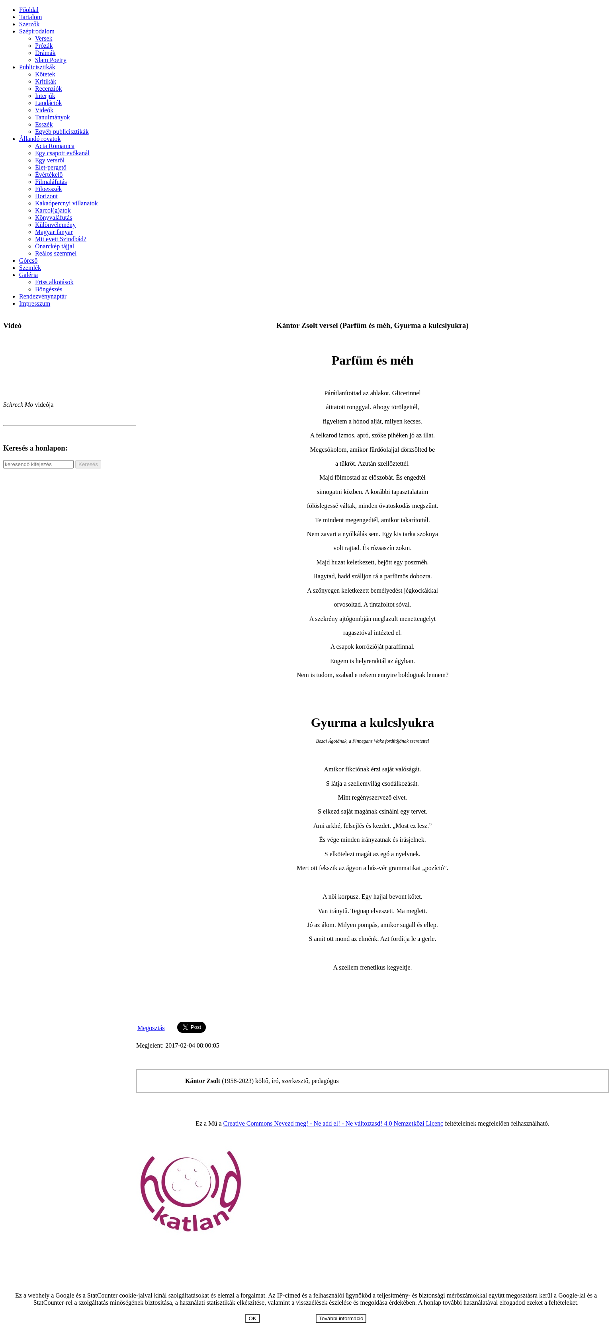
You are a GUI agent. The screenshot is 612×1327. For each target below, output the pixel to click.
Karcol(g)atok (53, 210)
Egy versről (50, 160)
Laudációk (48, 103)
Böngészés (48, 289)
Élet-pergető (50, 167)
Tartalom (30, 17)
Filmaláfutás (51, 181)
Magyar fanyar (54, 231)
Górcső (28, 260)
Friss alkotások (54, 282)
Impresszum (34, 303)
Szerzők (29, 24)
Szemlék (30, 267)
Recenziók (48, 88)
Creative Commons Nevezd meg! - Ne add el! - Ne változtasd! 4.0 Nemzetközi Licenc (333, 1123)
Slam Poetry (50, 60)
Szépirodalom (37, 31)
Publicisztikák (37, 67)
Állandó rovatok (40, 138)
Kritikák (45, 81)
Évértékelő (49, 174)
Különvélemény (55, 224)
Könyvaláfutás (53, 217)
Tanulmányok (52, 117)
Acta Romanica (54, 145)
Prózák (44, 45)
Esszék (44, 124)
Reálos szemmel (55, 253)
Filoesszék (48, 188)
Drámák (45, 52)
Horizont (46, 196)
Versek (44, 38)
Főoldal (29, 9)
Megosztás (150, 1028)
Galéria (28, 274)
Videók (44, 110)
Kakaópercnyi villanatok (66, 203)
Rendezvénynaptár (42, 296)
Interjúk (45, 95)
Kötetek (45, 74)
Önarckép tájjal (54, 246)
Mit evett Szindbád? (60, 239)
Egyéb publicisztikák (62, 131)
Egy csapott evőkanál (62, 153)
